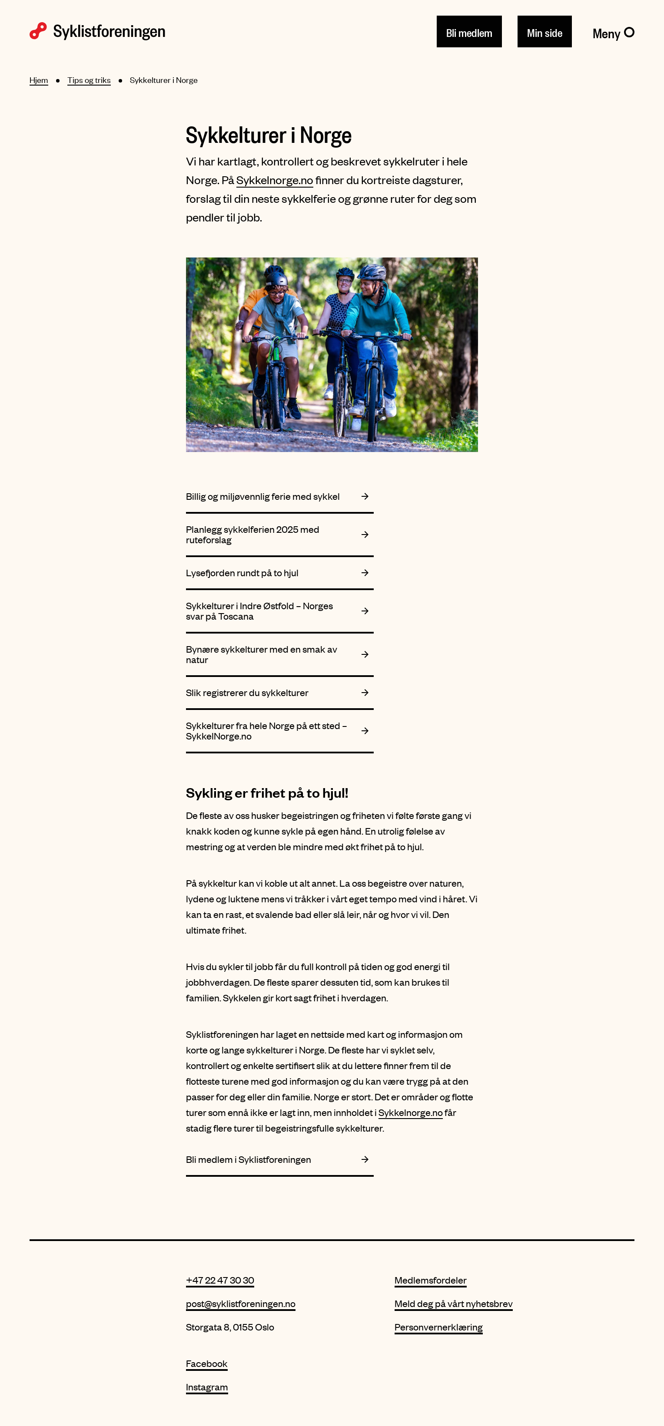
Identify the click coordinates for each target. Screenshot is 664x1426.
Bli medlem (469, 31)
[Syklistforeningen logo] (97, 31)
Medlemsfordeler (431, 1280)
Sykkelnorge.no (274, 179)
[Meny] (613, 31)
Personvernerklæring (439, 1326)
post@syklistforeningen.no (240, 1303)
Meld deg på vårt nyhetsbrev (454, 1303)
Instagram (207, 1386)
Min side (544, 31)
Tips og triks (89, 79)
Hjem (39, 79)
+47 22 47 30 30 (220, 1280)
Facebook (207, 1363)
